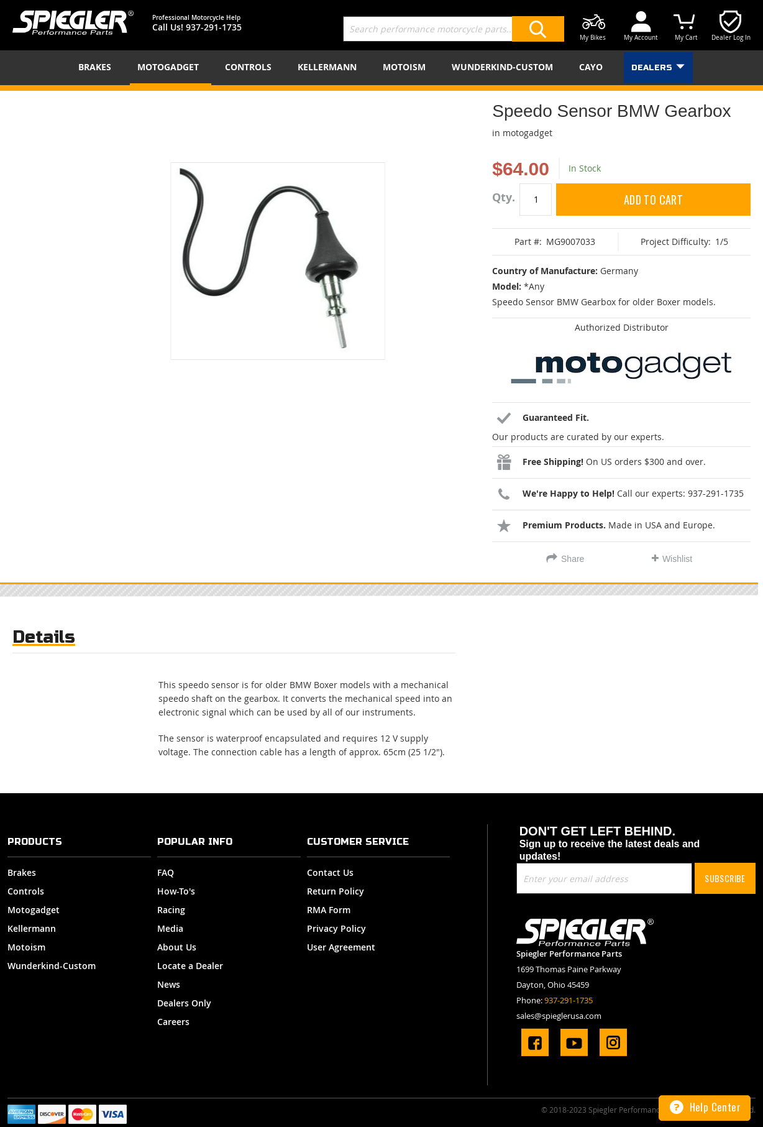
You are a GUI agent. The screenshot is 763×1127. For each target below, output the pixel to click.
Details (43, 637)
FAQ (165, 872)
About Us (176, 947)
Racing (171, 910)
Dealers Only (184, 1003)
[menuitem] (97, 66)
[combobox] (453, 29)
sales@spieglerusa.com (558, 1015)
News (168, 984)
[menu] (381, 67)
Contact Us (330, 872)
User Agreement (341, 947)
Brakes (21, 872)
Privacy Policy (336, 928)
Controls (25, 891)
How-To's (176, 891)
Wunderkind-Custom (51, 966)
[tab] (43, 640)
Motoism (26, 947)
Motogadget (33, 910)
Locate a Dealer (190, 966)
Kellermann (31, 928)
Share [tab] (572, 559)
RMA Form (328, 910)
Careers (173, 1022)
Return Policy (335, 891)
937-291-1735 (214, 27)
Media (170, 928)
